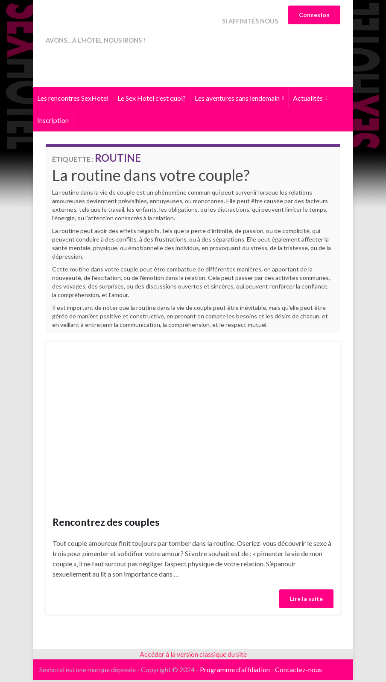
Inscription (53, 122)
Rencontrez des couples (106, 524)
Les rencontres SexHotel (72, 100)
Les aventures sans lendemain (239, 100)
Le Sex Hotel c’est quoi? (151, 100)
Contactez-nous (298, 671)
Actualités (310, 100)
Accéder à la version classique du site (193, 656)
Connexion (314, 14)
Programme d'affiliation (235, 671)
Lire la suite (306, 600)
